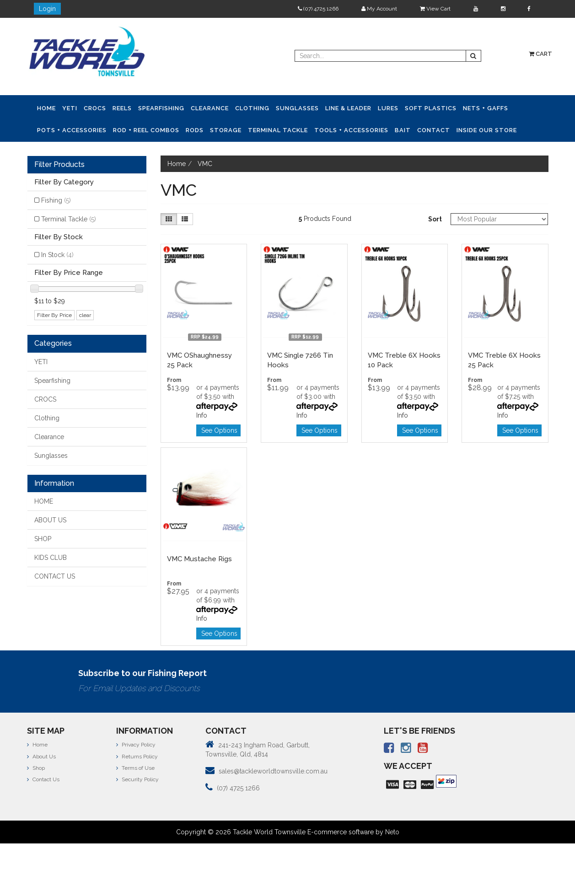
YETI (69, 108)
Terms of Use (135, 768)
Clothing (252, 108)
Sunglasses (297, 108)
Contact (433, 130)
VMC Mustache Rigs (199, 559)
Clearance (210, 108)
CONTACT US (54, 576)
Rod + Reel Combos (146, 130)
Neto (392, 832)
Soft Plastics (431, 108)
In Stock (57, 254)
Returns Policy (137, 756)
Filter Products (59, 165)
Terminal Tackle (278, 130)
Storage (226, 130)
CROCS (95, 108)
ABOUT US (50, 520)
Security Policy (137, 779)
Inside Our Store (487, 130)
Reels (122, 108)
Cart (540, 53)
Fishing (56, 200)
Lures (388, 108)
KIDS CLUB (50, 557)
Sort (435, 219)
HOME (43, 501)
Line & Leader (348, 108)
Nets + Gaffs (485, 108)
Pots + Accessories (72, 130)
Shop (36, 768)
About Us (41, 756)
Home (46, 108)
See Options (219, 430)
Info (201, 415)
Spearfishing (161, 108)
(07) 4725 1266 (318, 8)
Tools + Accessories (351, 130)
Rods (195, 130)
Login (47, 8)
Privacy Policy (136, 744)
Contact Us (43, 779)
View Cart (435, 8)
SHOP (42, 538)
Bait (403, 130)
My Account (379, 8)
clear (85, 315)
